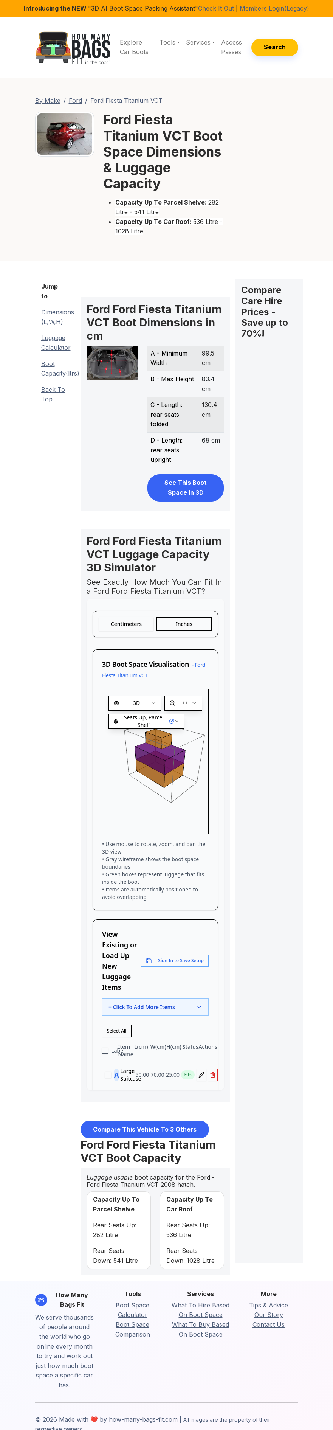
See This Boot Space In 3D (185, 487)
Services (198, 42)
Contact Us (268, 1324)
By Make (47, 100)
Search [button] (275, 47)
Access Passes (231, 47)
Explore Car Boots (134, 47)
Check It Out (216, 8)
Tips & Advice (268, 1305)
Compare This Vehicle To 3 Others (145, 1129)
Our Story (268, 1314)
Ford (75, 100)
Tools (167, 42)
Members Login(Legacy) (274, 8)
